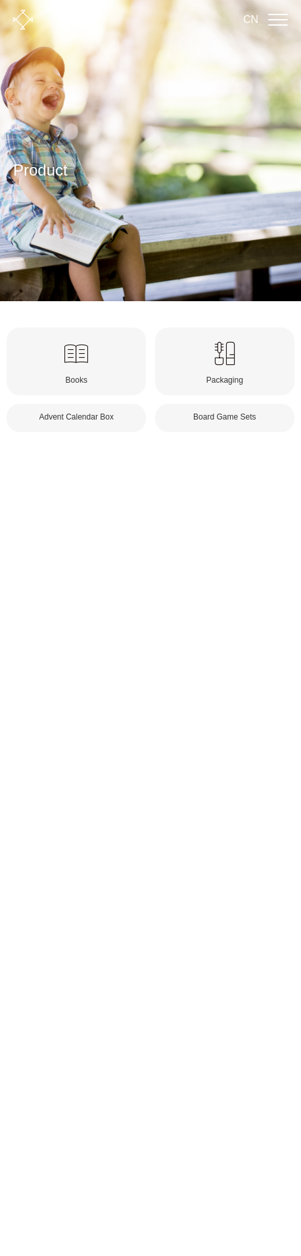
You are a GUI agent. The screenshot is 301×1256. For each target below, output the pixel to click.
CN (250, 19)
